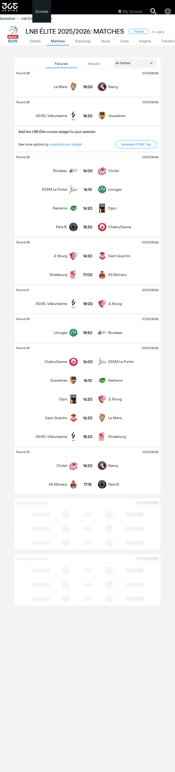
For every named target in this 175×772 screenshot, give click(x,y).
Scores (41, 11)
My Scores (130, 11)
